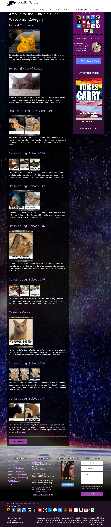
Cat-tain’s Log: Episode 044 (27, 363)
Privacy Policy (11, 520)
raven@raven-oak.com (39, 491)
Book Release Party (38, 474)
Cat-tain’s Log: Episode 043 (27, 398)
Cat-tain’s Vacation (21, 312)
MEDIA (91, 10)
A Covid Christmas (21, 25)
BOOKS (41, 10)
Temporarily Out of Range (25, 68)
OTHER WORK (55, 10)
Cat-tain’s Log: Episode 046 (27, 226)
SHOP (97, 10)
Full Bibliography (14, 481)
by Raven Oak (17, 518)
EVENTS (71, 10)
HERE (80, 43)
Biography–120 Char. (16, 471)
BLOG (64, 10)
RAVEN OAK (29, 3)
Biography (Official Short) (18, 474)
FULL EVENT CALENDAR (43, 495)
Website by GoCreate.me (15, 522)
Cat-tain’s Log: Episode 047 (27, 186)
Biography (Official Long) (18, 478)
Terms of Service (90, 488)
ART (47, 10)
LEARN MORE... (88, 122)
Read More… (60, 60)
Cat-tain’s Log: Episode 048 (27, 153)
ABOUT (34, 10)
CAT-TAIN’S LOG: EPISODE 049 (30, 111)
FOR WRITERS (81, 10)
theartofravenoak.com (32, 504)
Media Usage (13, 462)
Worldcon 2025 (37, 462)
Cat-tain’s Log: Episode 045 (27, 279)
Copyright (12, 484)
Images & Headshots (16, 468)
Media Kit (11, 465)
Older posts (18, 441)
